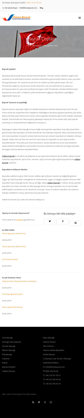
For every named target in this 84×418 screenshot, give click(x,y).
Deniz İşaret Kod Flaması (12, 307)
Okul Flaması (48, 346)
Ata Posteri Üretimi (10, 259)
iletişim (19, 219)
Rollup (4, 362)
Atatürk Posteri (49, 342)
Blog (41, 8)
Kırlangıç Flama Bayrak (11, 342)
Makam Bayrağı (8, 350)
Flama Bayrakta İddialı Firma (14, 246)
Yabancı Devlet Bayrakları (53, 350)
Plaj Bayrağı (7, 354)
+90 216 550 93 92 (52, 379)
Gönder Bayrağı (8, 346)
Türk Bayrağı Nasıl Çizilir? (12, 294)
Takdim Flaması (8, 371)
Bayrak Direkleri (8, 367)
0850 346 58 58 (33, 2)
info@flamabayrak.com (54, 367)
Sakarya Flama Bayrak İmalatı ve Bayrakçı (19, 281)
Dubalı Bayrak (49, 354)
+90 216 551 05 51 (52, 375)
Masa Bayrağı (48, 337)
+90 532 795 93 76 (52, 383)
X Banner (6, 358)
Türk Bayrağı (7, 337)
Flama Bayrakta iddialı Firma (14, 233)
